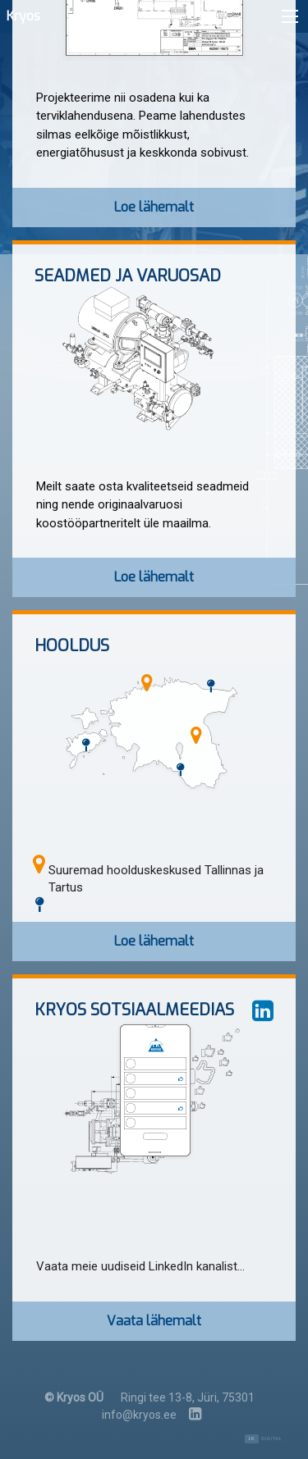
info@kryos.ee (139, 1414)
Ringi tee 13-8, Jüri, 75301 (187, 1397)
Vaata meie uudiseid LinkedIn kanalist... (140, 1266)
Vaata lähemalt (154, 1320)
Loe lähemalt (154, 207)
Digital (263, 1438)
